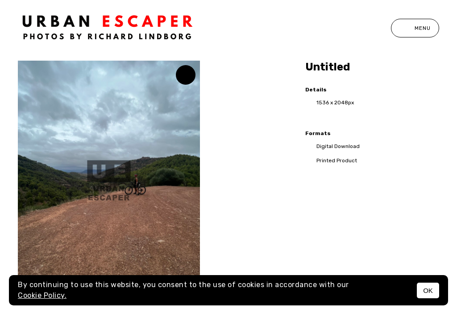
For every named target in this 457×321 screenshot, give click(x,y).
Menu (415, 28)
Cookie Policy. (42, 295)
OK (428, 290)
